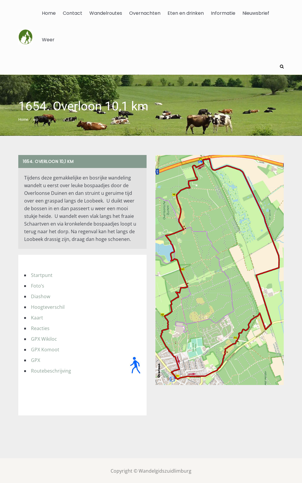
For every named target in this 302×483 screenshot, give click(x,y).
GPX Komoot (45, 348)
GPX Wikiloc (44, 338)
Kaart (37, 317)
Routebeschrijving (51, 370)
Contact (72, 13)
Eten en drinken (186, 13)
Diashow (40, 295)
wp (35, 118)
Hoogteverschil (48, 306)
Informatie (223, 13)
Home (49, 13)
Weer (48, 39)
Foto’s (37, 285)
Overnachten (144, 13)
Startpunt (41, 274)
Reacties (40, 327)
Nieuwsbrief (255, 13)
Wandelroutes (105, 13)
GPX (35, 359)
